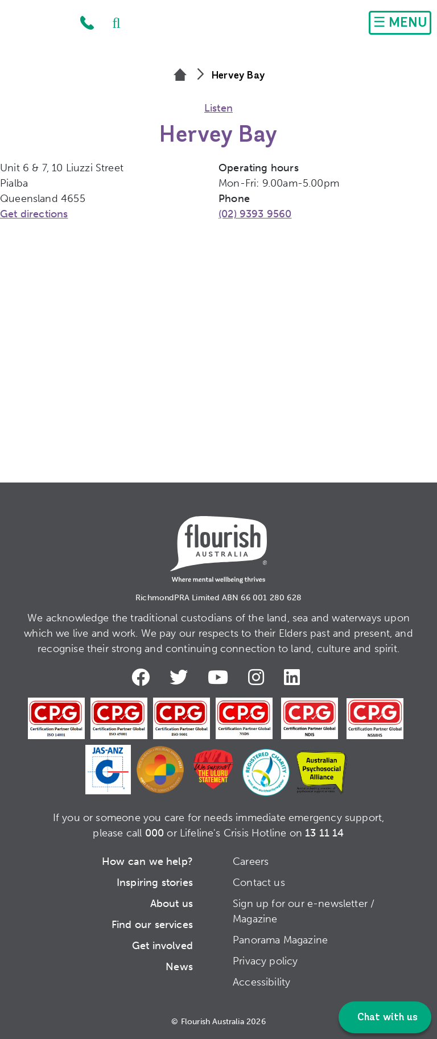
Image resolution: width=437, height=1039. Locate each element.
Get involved (162, 945)
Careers (251, 861)
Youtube (220, 677)
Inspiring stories (155, 882)
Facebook (142, 677)
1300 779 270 (87, 23)
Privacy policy (265, 961)
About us (171, 903)
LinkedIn (294, 677)
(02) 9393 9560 (255, 214)
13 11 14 (324, 833)
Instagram (258, 677)
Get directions (34, 214)
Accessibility (261, 982)
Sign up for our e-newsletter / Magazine (303, 911)
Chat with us (386, 1017)
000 (154, 833)
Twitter (181, 677)
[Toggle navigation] (400, 23)
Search (111, 23)
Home (37, 26)
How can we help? (147, 861)
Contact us (259, 882)
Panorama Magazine (280, 940)
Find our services (152, 924)
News (179, 966)
